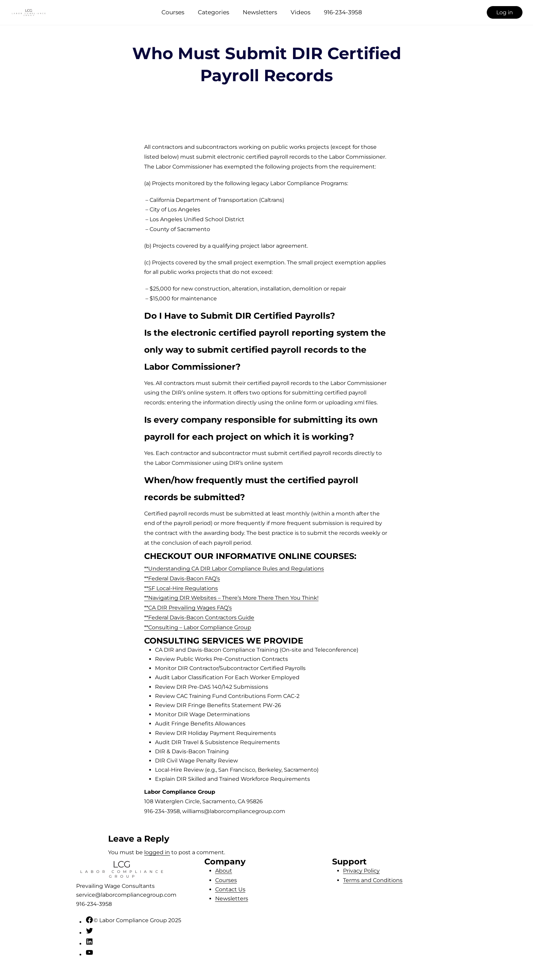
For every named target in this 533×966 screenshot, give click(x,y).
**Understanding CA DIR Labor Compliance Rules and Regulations (234, 568)
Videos (300, 12)
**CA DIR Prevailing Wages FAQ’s (188, 607)
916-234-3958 (343, 12)
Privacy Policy (361, 870)
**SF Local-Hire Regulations (181, 588)
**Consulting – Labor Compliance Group (197, 627)
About (223, 870)
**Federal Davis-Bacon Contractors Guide (199, 617)
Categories (213, 12)
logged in (157, 852)
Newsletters (260, 12)
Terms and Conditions (372, 880)
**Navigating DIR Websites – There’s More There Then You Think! (231, 598)
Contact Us (230, 889)
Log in (504, 12)
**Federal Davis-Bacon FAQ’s (182, 578)
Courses (172, 12)
